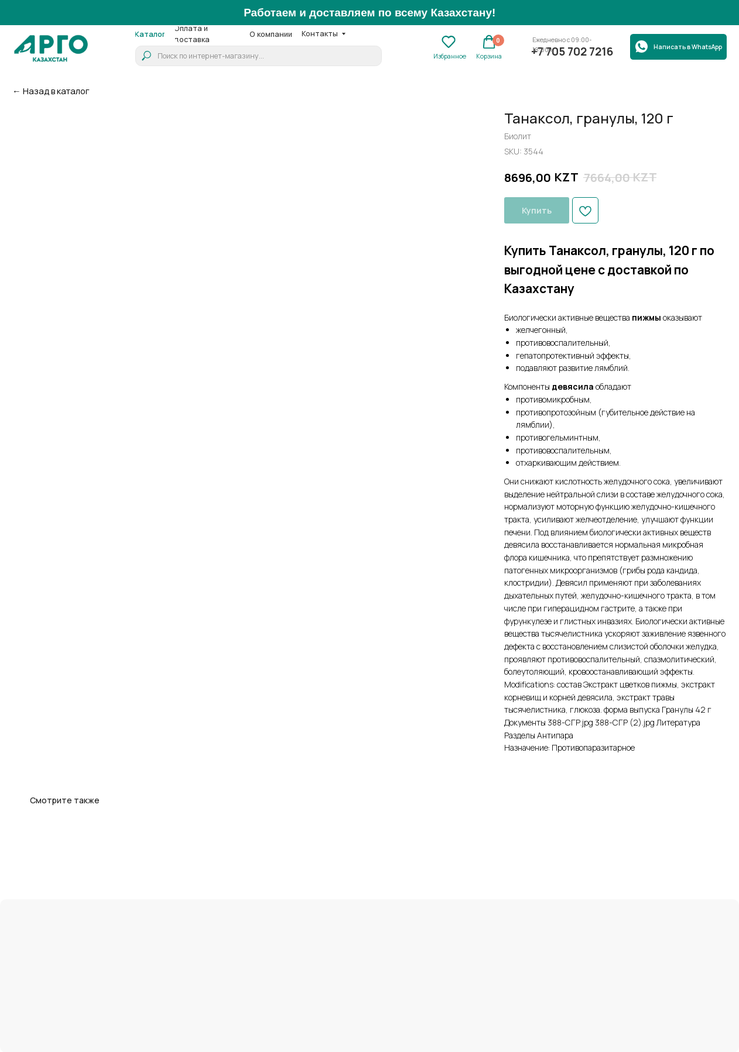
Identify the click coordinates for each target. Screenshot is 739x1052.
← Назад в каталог (51, 91)
